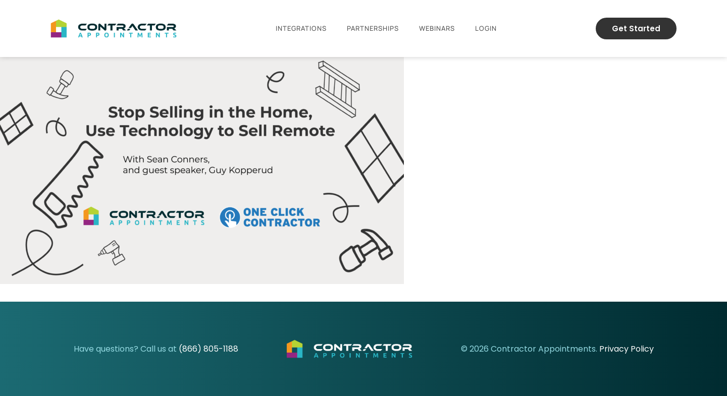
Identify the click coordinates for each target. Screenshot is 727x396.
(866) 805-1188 (208, 349)
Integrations (301, 28)
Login (486, 28)
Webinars (437, 28)
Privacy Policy (626, 349)
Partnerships (373, 28)
